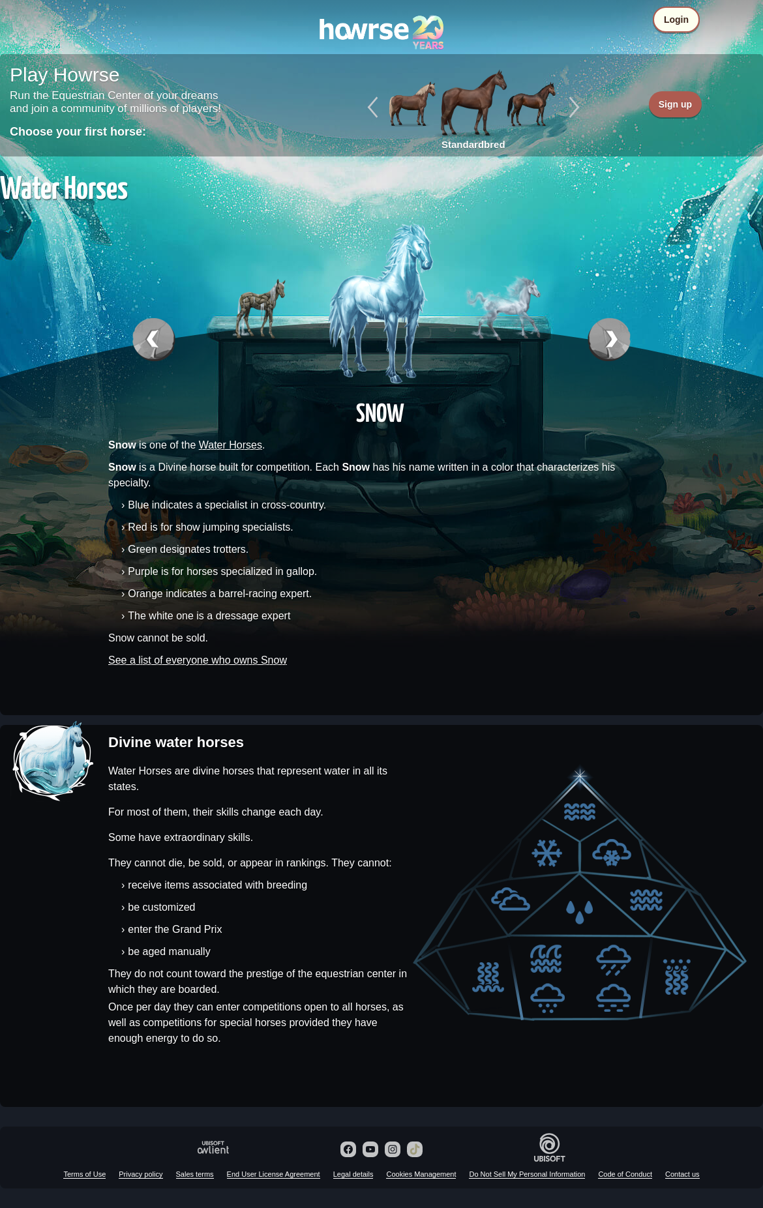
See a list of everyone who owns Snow (197, 660)
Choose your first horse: (78, 131)
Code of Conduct (625, 1174)
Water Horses (230, 444)
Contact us (682, 1174)
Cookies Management (421, 1174)
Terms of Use (84, 1174)
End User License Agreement (273, 1174)
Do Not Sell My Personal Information (527, 1174)
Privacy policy (140, 1174)
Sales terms (195, 1174)
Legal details (353, 1174)
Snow (380, 412)
